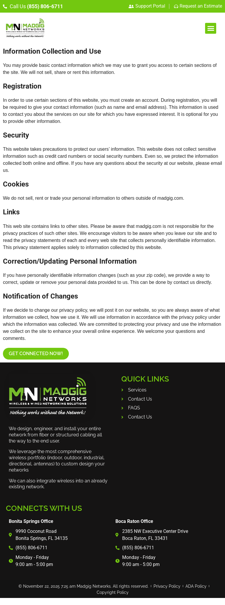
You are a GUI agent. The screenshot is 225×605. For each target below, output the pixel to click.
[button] (210, 28)
